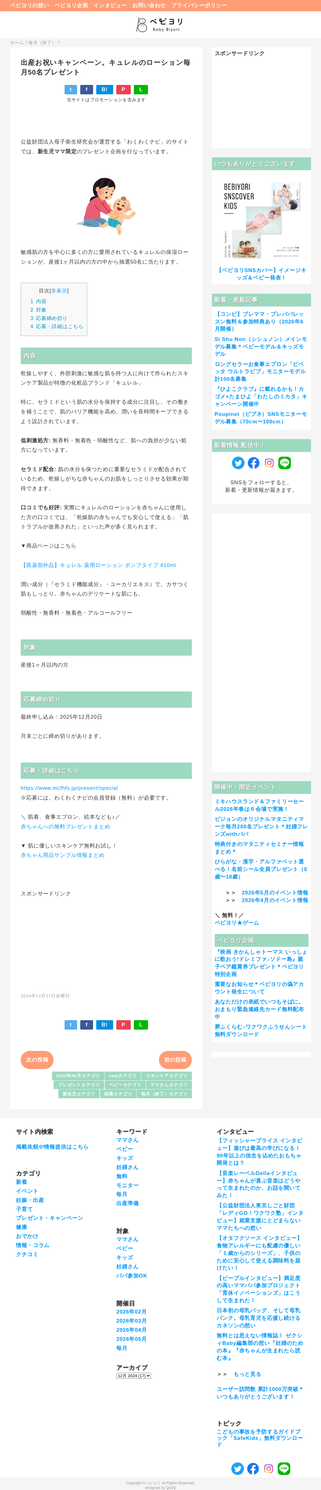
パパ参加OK (131, 1276)
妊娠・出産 (30, 1200)
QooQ (171, 1488)
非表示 (59, 290)
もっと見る (247, 1374)
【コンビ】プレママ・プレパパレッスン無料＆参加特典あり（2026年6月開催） (259, 321)
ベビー (124, 1149)
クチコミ (27, 1254)
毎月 (122, 1194)
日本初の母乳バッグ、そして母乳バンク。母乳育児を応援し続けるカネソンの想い (259, 1318)
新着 (21, 1182)
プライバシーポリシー (199, 5)
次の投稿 (37, 1060)
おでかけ (27, 1236)
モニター (127, 1185)
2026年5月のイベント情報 (275, 893)
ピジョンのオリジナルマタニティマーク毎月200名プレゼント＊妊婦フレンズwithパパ (261, 826)
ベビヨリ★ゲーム (237, 923)
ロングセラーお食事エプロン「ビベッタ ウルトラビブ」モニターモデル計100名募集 (260, 371)
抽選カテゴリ (118, 1094)
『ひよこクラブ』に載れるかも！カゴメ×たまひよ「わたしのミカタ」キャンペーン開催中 (261, 396)
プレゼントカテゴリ (79, 1085)
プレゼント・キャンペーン (49, 1218)
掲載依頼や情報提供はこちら (52, 1147)
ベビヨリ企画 (71, 5)
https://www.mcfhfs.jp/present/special (69, 788)
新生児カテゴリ (79, 1094)
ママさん (127, 1140)
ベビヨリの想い (29, 5)
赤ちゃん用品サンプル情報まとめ (63, 855)
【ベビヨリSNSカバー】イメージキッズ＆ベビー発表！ (261, 274)
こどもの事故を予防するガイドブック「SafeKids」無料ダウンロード (260, 1438)
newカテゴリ (123, 1075)
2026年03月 (131, 1321)
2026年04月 (131, 1330)
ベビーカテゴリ (125, 1085)
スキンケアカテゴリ (167, 1075)
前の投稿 (175, 1060)
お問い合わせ (149, 5)
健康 (21, 1227)
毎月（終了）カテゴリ (164, 1094)
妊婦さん (127, 1167)
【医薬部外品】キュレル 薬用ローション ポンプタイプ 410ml (98, 565)
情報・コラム (33, 1245)
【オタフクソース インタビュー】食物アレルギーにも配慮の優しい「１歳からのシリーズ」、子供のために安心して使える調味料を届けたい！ (259, 1253)
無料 (122, 1176)
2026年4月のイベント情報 (275, 900)
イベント (27, 1191)
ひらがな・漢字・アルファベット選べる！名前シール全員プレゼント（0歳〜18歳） (261, 869)
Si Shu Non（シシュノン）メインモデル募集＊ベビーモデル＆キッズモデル (261, 346)
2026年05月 (131, 1339)
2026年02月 (131, 1312)
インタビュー (110, 5)
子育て (24, 1209)
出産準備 (127, 1203)
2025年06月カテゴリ (78, 1075)
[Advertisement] (106, 941)
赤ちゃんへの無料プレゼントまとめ (65, 827)
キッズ (124, 1158)
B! (105, 89)
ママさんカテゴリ (169, 1085)
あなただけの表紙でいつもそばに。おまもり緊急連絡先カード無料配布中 (259, 1009)
